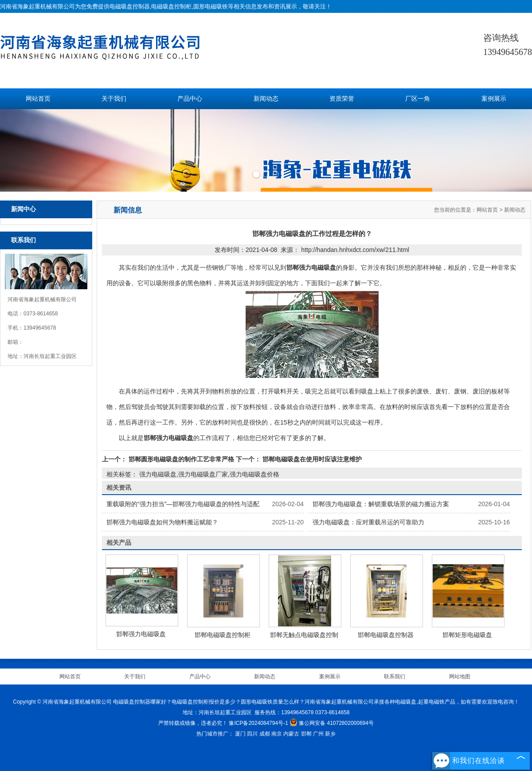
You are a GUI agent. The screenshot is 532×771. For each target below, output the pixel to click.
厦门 (240, 734)
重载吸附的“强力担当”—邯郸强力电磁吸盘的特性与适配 (182, 503)
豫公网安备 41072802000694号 (331, 723)
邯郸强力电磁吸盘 (141, 633)
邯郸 (306, 734)
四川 (252, 734)
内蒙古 (291, 734)
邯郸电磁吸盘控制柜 (222, 634)
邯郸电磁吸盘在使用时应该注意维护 (311, 459)
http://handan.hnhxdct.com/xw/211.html (355, 249)
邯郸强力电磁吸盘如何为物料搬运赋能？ (162, 522)
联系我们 (394, 676)
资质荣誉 (341, 98)
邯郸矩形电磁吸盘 (467, 634)
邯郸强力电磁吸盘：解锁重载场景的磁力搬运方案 (381, 503)
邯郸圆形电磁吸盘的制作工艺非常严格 (181, 459)
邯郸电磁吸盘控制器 (386, 634)
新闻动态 (266, 98)
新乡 (330, 734)
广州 (318, 734)
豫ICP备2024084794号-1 (258, 723)
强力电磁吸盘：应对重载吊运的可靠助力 (368, 522)
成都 (264, 734)
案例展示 (493, 98)
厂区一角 (417, 98)
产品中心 (189, 98)
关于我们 (114, 98)
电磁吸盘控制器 (130, 6)
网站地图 (459, 676)
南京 (276, 734)
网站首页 (38, 98)
